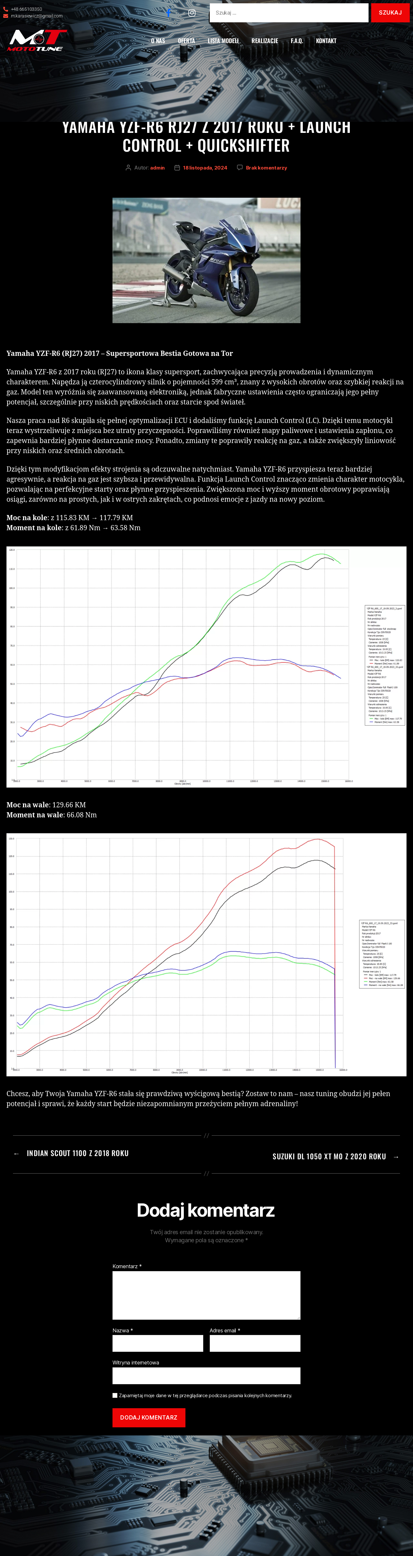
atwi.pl (284, 1442)
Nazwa (122, 1329)
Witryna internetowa (135, 1361)
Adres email (225, 1329)
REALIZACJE (265, 40)
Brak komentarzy (267, 169)
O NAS (158, 40)
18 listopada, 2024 (205, 169)
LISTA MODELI (223, 40)
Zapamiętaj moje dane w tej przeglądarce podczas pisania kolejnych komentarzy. (205, 1394)
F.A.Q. (297, 40)
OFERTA (186, 40)
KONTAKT (326, 40)
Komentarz (127, 1265)
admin (155, 169)
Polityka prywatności (212, 1442)
